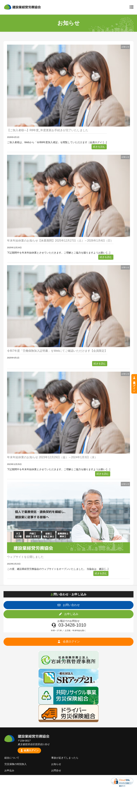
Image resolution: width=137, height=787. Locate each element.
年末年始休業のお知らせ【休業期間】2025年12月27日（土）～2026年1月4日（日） (60, 240)
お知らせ (56, 764)
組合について (11, 757)
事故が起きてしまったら (64, 757)
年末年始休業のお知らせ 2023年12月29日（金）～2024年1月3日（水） (52, 457)
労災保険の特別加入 (15, 764)
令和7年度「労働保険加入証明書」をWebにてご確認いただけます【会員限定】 (57, 350)
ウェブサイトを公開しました (25, 556)
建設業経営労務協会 (22, 7)
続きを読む (99, 146)
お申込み (9, 770)
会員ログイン (29, 750)
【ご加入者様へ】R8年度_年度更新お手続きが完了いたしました (47, 130)
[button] (68, 605)
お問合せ (56, 770)
